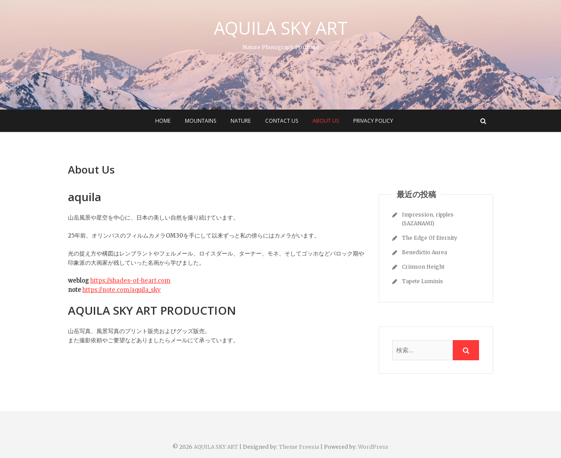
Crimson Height (423, 266)
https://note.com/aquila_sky (121, 290)
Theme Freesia (299, 447)
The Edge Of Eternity (429, 237)
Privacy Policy (373, 120)
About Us (325, 120)
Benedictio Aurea (424, 252)
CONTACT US (281, 120)
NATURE (241, 120)
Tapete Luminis (422, 281)
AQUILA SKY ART (281, 28)
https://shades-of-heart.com (130, 280)
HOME (162, 120)
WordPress (373, 447)
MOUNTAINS (200, 120)
